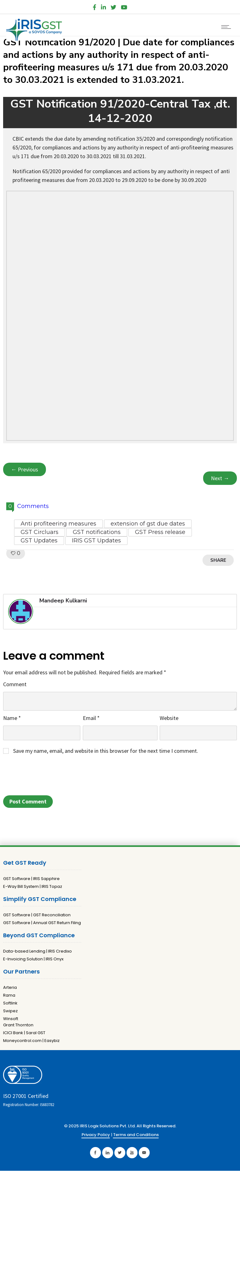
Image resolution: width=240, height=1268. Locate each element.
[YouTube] (124, 6)
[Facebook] (94, 6)
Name (12, 718)
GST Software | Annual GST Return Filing (42, 923)
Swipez (10, 1011)
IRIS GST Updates (96, 540)
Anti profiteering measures (58, 523)
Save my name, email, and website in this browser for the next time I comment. (105, 750)
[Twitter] (113, 6)
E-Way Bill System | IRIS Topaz (32, 886)
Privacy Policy (96, 1135)
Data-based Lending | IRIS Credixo (37, 951)
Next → (220, 478)
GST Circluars (39, 532)
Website (169, 718)
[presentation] (50, 777)
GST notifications (97, 532)
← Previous (24, 469)
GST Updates (39, 540)
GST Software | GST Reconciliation (37, 915)
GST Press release (160, 532)
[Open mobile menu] (227, 27)
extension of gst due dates (148, 523)
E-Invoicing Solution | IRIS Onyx (33, 959)
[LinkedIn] (103, 6)
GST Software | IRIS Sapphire (31, 879)
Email (91, 718)
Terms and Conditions (136, 1135)
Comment (15, 684)
